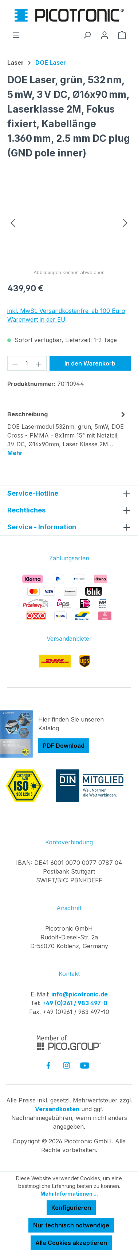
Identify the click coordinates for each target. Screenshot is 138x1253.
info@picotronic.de (79, 994)
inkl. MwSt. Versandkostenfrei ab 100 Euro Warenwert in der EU (66, 315)
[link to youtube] (84, 1065)
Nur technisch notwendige (71, 1225)
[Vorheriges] (12, 222)
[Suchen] (87, 34)
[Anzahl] (27, 363)
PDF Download (63, 745)
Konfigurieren (71, 1207)
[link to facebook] (48, 1065)
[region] (69, 222)
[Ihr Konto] (104, 34)
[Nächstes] (125, 222)
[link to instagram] (66, 1065)
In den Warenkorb (89, 363)
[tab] (67, 433)
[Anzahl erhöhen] (39, 363)
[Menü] (16, 34)
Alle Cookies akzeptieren (71, 1242)
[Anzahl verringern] (15, 363)
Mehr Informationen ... (69, 1193)
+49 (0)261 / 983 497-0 (74, 1003)
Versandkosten (57, 1109)
